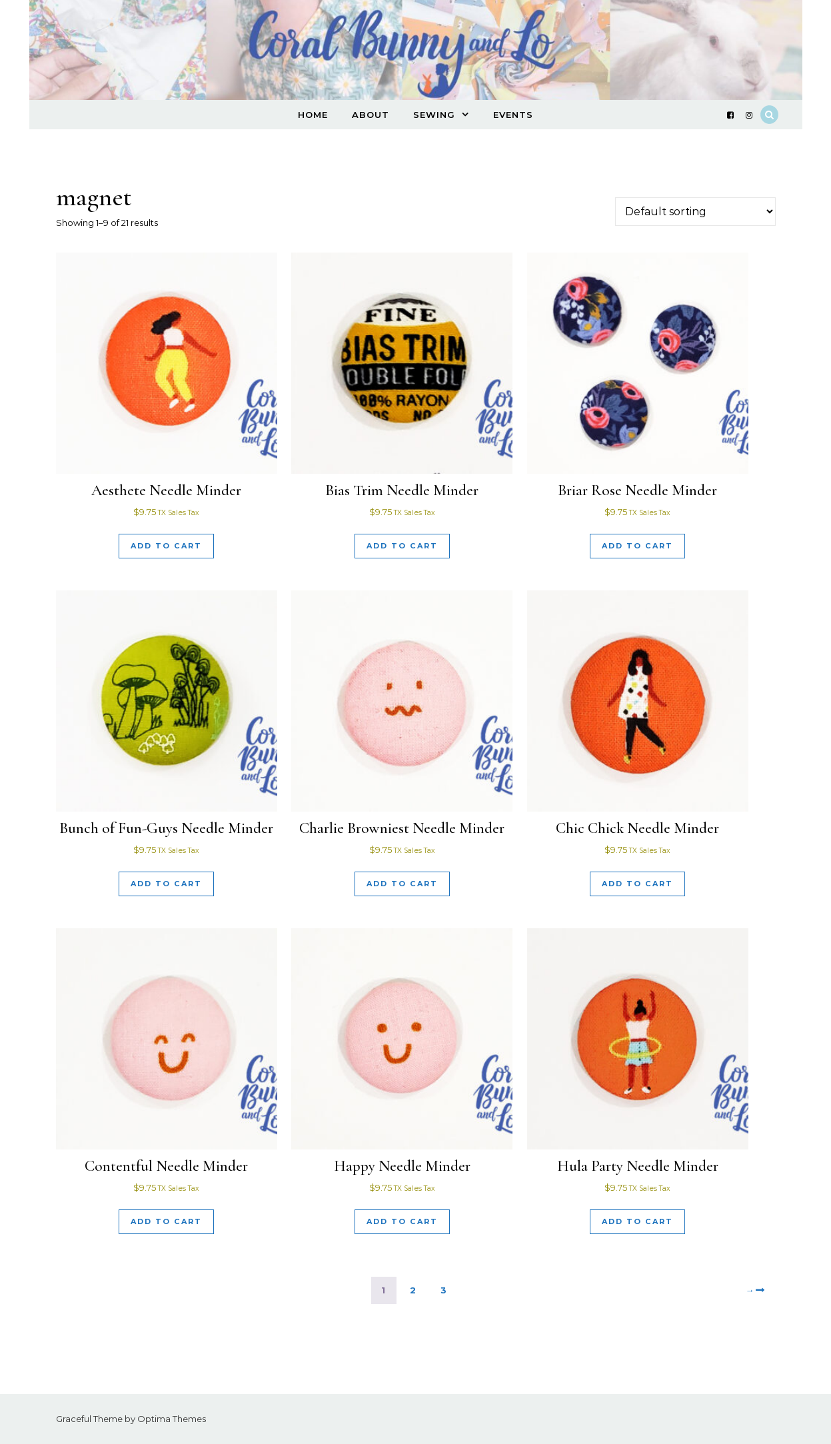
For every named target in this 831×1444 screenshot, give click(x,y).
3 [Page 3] (444, 1290)
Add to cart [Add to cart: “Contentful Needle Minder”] (166, 1221)
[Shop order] (695, 211)
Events (513, 114)
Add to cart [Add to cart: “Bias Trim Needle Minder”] (402, 545)
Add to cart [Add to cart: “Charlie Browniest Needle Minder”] (402, 883)
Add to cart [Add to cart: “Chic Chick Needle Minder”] (637, 883)
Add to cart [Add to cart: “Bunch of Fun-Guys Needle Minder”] (166, 883)
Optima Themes (171, 1418)
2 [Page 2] (413, 1290)
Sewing (434, 114)
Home (313, 114)
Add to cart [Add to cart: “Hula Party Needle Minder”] (637, 1221)
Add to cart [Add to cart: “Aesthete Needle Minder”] (166, 545)
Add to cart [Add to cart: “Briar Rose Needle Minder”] (637, 545)
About (370, 114)
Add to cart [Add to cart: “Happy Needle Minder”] (402, 1221)
